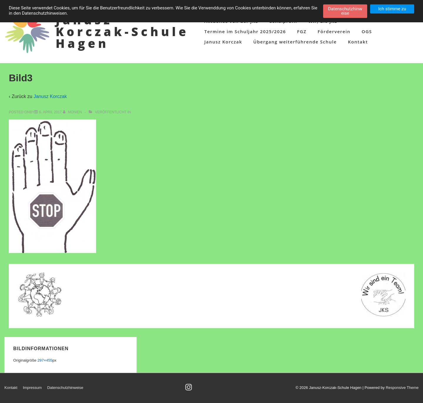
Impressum (32, 387)
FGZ (301, 31)
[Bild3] (50, 112)
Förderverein (334, 31)
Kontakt (358, 42)
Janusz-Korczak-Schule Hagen (122, 31)
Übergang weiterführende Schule (295, 42)
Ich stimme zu (392, 8)
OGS (367, 31)
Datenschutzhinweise (65, 387)
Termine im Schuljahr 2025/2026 (245, 31)
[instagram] (189, 389)
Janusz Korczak (223, 42)
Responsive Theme (402, 387)
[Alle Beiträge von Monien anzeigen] (73, 112)
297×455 (44, 360)
